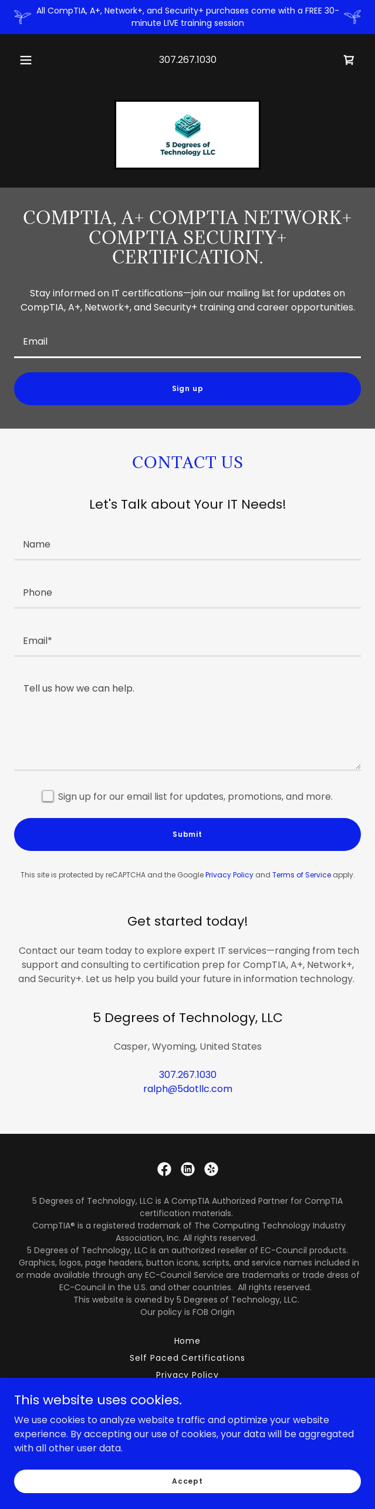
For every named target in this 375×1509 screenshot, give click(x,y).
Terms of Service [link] (301, 875)
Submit (187, 834)
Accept (187, 1480)
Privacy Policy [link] (229, 875)
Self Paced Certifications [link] (188, 1358)
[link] (349, 60)
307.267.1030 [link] (188, 59)
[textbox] (187, 341)
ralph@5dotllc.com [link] (187, 1089)
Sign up (188, 388)
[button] (30, 60)
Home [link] (187, 1341)
